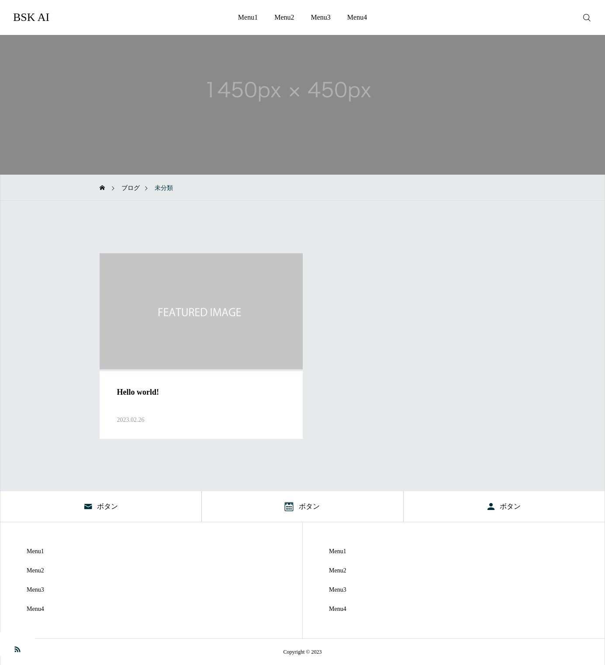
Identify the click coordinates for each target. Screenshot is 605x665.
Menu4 (357, 17)
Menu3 (321, 17)
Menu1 (248, 17)
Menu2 (284, 17)
